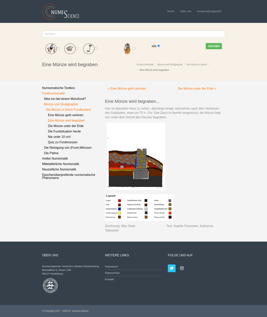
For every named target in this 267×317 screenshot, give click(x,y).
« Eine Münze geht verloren (127, 88)
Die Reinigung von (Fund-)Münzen (68, 147)
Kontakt (109, 279)
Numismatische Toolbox (58, 88)
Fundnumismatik (145, 64)
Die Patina (51, 153)
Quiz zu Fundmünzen (63, 142)
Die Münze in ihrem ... (198, 64)
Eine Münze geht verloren (65, 115)
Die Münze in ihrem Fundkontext (68, 109)
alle (156, 46)
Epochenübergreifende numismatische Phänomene (68, 176)
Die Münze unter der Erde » (197, 88)
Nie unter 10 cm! (59, 136)
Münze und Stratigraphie (170, 64)
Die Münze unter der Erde (66, 126)
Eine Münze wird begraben (154, 70)
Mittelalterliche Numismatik (60, 164)
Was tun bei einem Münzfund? (65, 98)
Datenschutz (112, 272)
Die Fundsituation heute (64, 131)
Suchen (214, 46)
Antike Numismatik (55, 158)
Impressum (111, 266)
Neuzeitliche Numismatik (59, 169)
